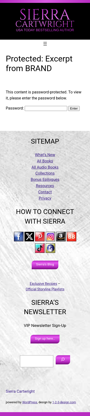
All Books (45, 161)
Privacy (45, 198)
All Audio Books (45, 167)
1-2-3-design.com (64, 402)
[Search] (63, 359)
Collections (44, 173)
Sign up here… (45, 338)
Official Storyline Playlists (45, 289)
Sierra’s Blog (45, 264)
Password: (36, 108)
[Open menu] (45, 44)
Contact (45, 192)
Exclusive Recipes (43, 284)
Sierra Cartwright (20, 391)
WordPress (29, 402)
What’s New (45, 155)
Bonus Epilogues (45, 179)
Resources (45, 186)
